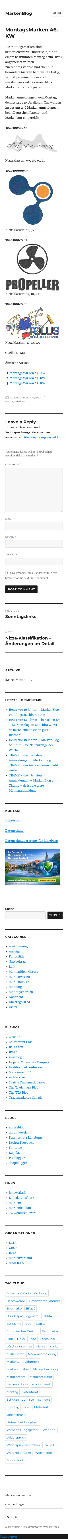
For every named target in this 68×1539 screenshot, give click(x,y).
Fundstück (16, 956)
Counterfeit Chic (20, 1042)
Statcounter (8, 1536)
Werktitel (49, 1430)
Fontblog (15, 1147)
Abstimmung (18, 946)
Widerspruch (16, 1437)
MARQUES (16, 1263)
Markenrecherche (18, 1495)
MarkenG (15, 1203)
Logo (32, 1339)
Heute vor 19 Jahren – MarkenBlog (34, 740)
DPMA (47, 1316)
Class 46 (15, 1037)
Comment (13, 464)
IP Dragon (16, 1047)
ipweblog (15, 1057)
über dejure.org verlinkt (41, 437)
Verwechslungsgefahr (22, 1430)
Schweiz (44, 1399)
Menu (57, 13)
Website (11, 554)
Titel (26, 1407)
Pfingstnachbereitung (29, 714)
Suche (9, 909)
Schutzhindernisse (20, 1399)
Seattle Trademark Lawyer (28, 1082)
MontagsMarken (15, 401)
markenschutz (17, 1384)
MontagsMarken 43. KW (27, 378)
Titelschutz (42, 1407)
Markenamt (15, 1354)
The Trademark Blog (23, 1087)
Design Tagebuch (21, 1142)
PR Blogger (17, 1158)
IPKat (13, 1052)
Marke (40, 1346)
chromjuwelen (19, 1132)
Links (21, 1339)
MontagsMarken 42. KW (27, 383)
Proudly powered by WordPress (41, 1527)
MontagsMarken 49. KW (27, 373)
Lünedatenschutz (21, 1197)
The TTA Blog (18, 1092)
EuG (28, 1323)
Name (10, 519)
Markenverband (20, 1258)
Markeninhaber (18, 1369)
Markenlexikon (20, 1208)
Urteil (13, 1007)
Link (12, 966)
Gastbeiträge (14, 1504)
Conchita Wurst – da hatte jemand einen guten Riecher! (34, 730)
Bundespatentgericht (23, 1316)
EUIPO (40, 1323)
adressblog (16, 1127)
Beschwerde (16, 1301)
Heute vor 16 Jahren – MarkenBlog (34, 709)
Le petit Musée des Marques (29, 1062)
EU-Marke (14, 1323)
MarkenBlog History (23, 971)
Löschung (47, 1339)
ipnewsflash (17, 1192)
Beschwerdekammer (44, 1301)
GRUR (13, 1248)
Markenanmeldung (42, 1354)
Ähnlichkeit (15, 1460)
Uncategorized (19, 1002)
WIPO (49, 1445)
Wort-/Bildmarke (19, 1452)
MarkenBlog (18, 13)
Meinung (15, 987)
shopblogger (18, 1163)
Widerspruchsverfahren (24, 1445)
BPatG (30, 1308)
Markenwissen (19, 976)
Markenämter (19, 982)
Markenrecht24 (20, 1072)
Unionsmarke (16, 1414)
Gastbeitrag (17, 961)
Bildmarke (14, 1308)
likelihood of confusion (25, 1067)
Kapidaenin (17, 1152)
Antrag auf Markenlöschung (27, 1293)
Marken (55, 1346)
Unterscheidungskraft (23, 1422)
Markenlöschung (45, 1369)
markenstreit (41, 1384)
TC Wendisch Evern (23, 1213)
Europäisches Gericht (22, 1331)
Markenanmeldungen (23, 1361)
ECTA (13, 1242)
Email (10, 536)
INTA (12, 1253)
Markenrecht (16, 1377)
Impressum (13, 820)
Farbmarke (50, 1331)
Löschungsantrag (19, 1346)
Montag (12, 1392)
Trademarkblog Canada (25, 1097)
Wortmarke (43, 1452)
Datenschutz (14, 830)
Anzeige (14, 951)
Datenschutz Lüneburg (25, 1137)
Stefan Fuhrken (19, 397)
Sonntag (13, 1407)
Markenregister (41, 1377)
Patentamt (30, 1392)
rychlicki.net (18, 1077)
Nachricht (16, 997)
